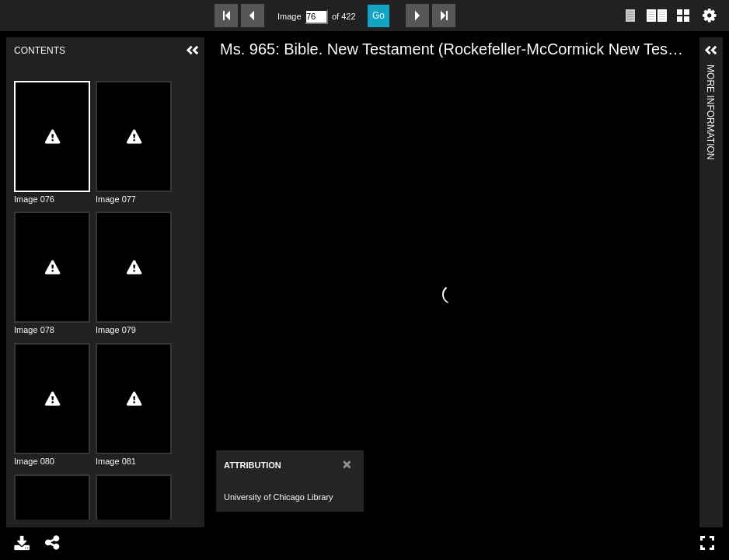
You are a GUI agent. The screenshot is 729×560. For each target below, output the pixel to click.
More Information (710, 71)
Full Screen (707, 543)
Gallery (683, 15)
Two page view (656, 15)
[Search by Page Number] (316, 16)
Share (53, 543)
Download (21, 543)
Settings (709, 15)
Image (289, 16)
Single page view (630, 15)
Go (378, 15)
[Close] (347, 463)
